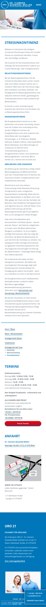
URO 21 (16, 4)
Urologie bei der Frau (13, 347)
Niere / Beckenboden (13, 334)
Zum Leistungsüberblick (15, 561)
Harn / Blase (10, 329)
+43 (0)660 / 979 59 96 (13, 418)
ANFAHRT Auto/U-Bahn (35, 601)
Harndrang (10, 350)
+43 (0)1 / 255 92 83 (12, 412)
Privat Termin (23, 423)
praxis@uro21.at (35, 596)
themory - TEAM (16, 604)
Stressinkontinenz (13, 355)
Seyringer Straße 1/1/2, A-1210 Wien (20, 445)
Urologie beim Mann (13, 338)
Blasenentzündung (13, 353)
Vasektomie (10, 343)
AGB (20, 599)
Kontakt (15, 599)
